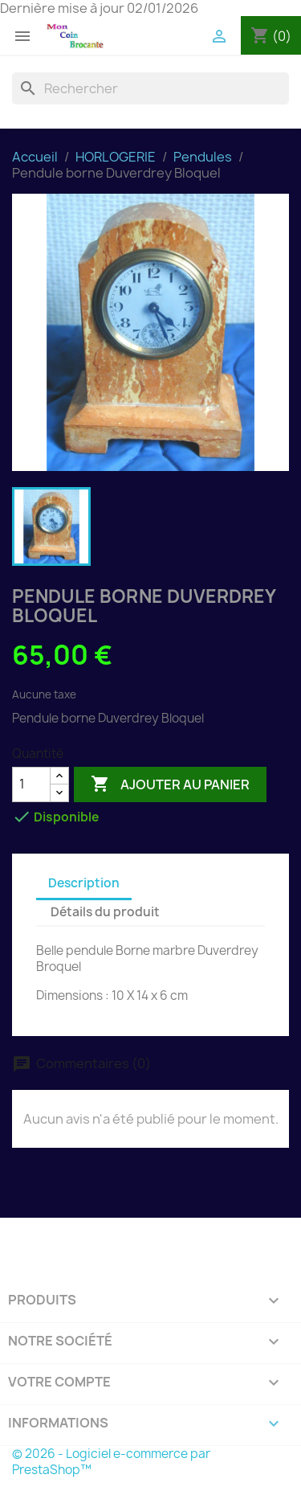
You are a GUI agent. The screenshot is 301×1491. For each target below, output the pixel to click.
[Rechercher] (150, 88)
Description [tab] (84, 883)
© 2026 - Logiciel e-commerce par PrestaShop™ (111, 1461)
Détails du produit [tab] (105, 911)
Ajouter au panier (170, 784)
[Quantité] (31, 784)
